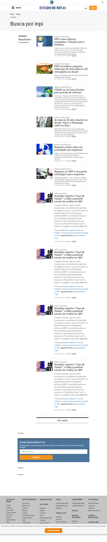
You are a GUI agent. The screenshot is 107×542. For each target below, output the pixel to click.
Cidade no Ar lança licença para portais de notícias (69, 91)
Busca (18, 14)
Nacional (9, 515)
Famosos (25, 503)
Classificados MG (62, 503)
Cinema (25, 508)
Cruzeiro (43, 513)
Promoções (26, 523)
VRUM (58, 499)
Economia (9, 510)
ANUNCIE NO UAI (46, 499)
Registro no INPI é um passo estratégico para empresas (70, 173)
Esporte (58, 519)
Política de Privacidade (98, 526)
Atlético (42, 510)
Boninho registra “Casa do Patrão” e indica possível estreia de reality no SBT (69, 198)
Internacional (11, 512)
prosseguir (53, 530)
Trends (24, 513)
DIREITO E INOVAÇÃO (62, 37)
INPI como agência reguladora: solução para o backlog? (69, 42)
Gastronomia (27, 518)
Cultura (9, 517)
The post (58, 230)
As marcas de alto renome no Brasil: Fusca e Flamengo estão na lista (70, 122)
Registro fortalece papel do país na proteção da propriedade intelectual (71, 76)
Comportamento (28, 515)
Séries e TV (26, 506)
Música (24, 510)
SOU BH (75, 511)
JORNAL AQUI (61, 513)
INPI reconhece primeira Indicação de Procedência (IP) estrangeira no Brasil (71, 69)
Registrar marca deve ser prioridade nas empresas (68, 148)
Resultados (24, 39)
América (43, 508)
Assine (93, 8)
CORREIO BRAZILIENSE (93, 516)
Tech (24, 520)
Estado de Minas (10, 500)
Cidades (59, 517)
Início (12, 14)
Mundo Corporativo (62, 87)
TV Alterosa (93, 499)
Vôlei (41, 515)
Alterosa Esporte (94, 510)
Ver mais (62, 420)
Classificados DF (62, 506)
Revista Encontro (76, 516)
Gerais (8, 505)
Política (9, 508)
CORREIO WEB (93, 522)
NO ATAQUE (44, 504)
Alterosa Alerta (93, 503)
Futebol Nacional (46, 518)
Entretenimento (29, 499)
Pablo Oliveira (60, 193)
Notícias (59, 508)
